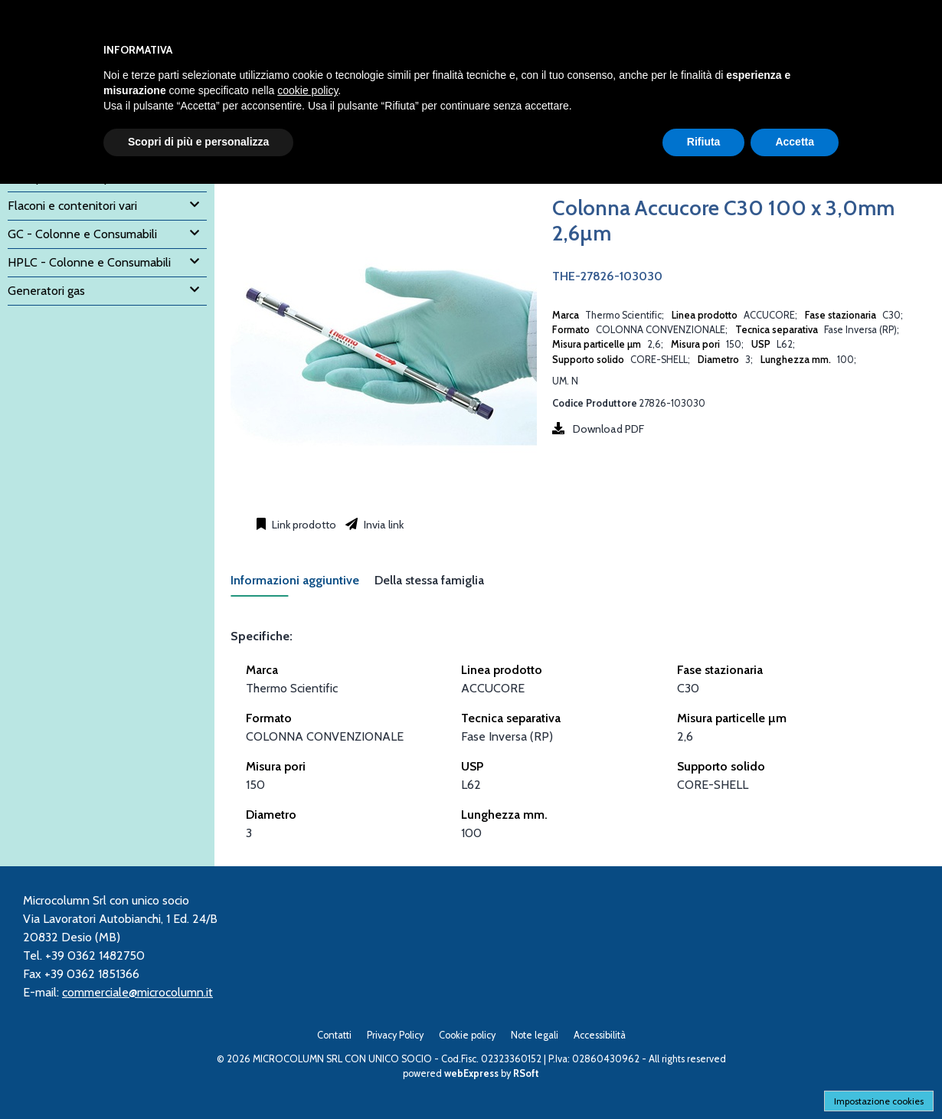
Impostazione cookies (879, 1101)
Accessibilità (600, 1035)
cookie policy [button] (307, 90)
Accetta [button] (794, 142)
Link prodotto (303, 525)
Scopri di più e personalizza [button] (198, 142)
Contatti (334, 1035)
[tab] (303, 585)
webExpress (471, 1073)
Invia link (382, 525)
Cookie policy (467, 1035)
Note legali (534, 1035)
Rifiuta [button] (704, 142)
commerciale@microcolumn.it (137, 992)
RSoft (526, 1073)
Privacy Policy (395, 1035)
